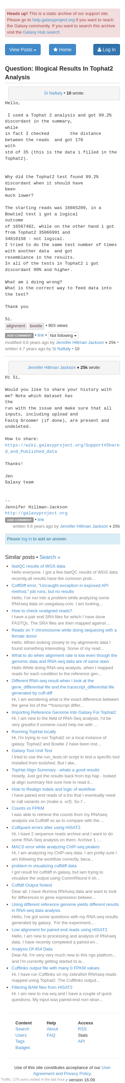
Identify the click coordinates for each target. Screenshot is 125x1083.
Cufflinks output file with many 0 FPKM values (56, 967)
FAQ (51, 1035)
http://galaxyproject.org (36, 513)
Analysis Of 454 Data (32, 949)
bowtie (36, 325)
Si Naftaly (53, 93)
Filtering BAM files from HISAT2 (42, 987)
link (41, 335)
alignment (15, 325)
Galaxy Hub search (41, 32)
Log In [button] (107, 49)
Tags (19, 1041)
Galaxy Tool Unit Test (32, 750)
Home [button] (62, 49)
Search (22, 1028)
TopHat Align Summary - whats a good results (55, 769)
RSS (82, 1028)
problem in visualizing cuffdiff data (44, 865)
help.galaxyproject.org (53, 19)
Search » (49, 557)
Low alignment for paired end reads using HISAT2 (59, 929)
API (81, 1041)
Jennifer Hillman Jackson (80, 342)
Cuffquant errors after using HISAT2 (46, 827)
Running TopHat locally (34, 731)
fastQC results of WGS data (38, 566)
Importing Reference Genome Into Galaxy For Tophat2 (64, 712)
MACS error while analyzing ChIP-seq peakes (56, 846)
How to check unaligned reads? (42, 610)
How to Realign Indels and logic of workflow (53, 789)
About (52, 1028)
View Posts (22, 49)
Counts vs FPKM (28, 808)
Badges (22, 1047)
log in (26, 538)
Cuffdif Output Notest (32, 885)
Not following (63, 335)
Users (21, 1035)
